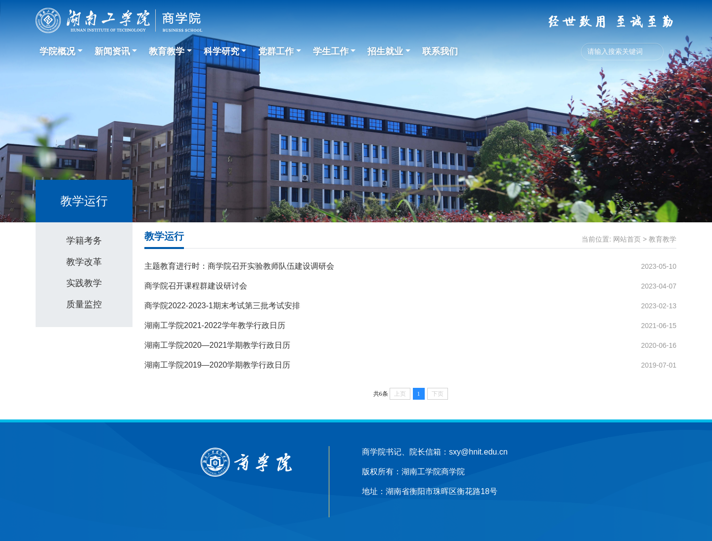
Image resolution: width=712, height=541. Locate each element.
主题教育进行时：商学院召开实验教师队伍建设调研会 (239, 266)
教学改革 (84, 262)
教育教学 (662, 239)
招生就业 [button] (385, 51)
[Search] (622, 51)
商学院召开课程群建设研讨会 (195, 286)
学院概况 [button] (57, 51)
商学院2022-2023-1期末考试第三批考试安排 (222, 305)
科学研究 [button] (221, 51)
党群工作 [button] (276, 51)
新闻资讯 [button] (112, 51)
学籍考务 (84, 241)
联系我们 (440, 51)
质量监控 (84, 304)
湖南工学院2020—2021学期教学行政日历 (217, 345)
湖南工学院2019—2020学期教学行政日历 (217, 365)
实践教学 (84, 283)
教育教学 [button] (166, 51)
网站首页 (627, 239)
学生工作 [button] (331, 51)
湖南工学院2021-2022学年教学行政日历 (214, 325)
